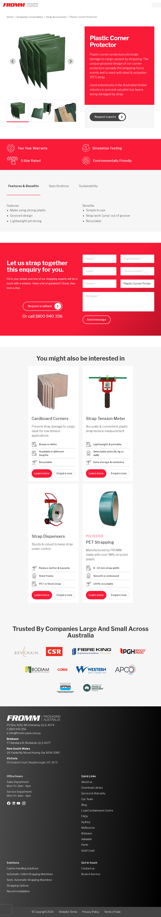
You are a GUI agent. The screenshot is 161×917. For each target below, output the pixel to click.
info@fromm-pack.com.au (25, 733)
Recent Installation (18, 891)
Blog (84, 804)
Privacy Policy (90, 911)
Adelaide (86, 839)
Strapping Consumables (29, 16)
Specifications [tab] (59, 186)
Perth (84, 845)
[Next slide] (71, 61)
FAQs (84, 816)
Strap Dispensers (48, 536)
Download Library (92, 787)
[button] (18, 111)
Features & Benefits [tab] (23, 186)
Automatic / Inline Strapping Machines (30, 874)
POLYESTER (94, 536)
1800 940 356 (49, 316)
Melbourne (88, 827)
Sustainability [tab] (88, 186)
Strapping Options (18, 885)
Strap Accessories (56, 16)
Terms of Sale (112, 911)
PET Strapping (100, 542)
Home (10, 16)
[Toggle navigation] (156, 5)
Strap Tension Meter (105, 418)
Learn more (42, 473)
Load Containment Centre (97, 810)
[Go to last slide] (13, 61)
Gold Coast (88, 850)
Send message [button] (96, 319)
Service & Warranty (93, 793)
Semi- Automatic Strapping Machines (29, 879)
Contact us (88, 868)
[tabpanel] (80, 209)
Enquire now (64, 473)
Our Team (87, 799)
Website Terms (68, 911)
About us (86, 782)
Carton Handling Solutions (22, 868)
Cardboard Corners (50, 418)
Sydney (85, 822)
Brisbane (86, 833)
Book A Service (90, 874)
